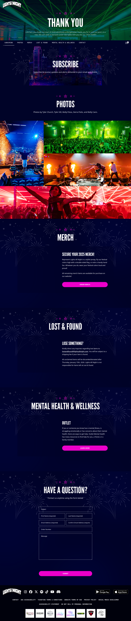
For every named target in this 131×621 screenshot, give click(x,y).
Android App (102, 604)
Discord (58, 604)
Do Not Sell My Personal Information (76, 616)
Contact (82, 43)
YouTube (52, 604)
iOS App (121, 604)
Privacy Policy (90, 612)
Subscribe (8, 43)
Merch (29, 43)
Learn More (85, 456)
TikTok (46, 604)
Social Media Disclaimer (108, 612)
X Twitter (36, 604)
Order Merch (85, 285)
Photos (20, 43)
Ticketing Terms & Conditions (50, 612)
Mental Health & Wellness (63, 43)
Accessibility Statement (49, 616)
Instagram (25, 604)
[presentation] (53, 577)
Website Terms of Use (73, 612)
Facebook (30, 604)
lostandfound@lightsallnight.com (75, 351)
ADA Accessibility (28, 612)
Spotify (41, 604)
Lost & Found (42, 43)
